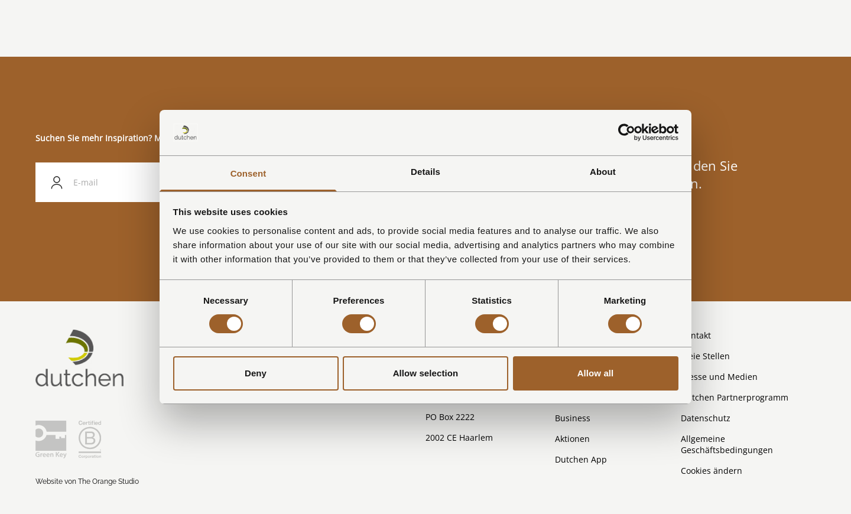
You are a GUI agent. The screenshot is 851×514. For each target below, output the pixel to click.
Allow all (595, 373)
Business (572, 418)
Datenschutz (705, 418)
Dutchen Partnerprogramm (734, 397)
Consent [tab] (248, 173)
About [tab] (603, 172)
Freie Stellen (705, 356)
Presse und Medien (719, 376)
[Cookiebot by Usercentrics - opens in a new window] (626, 132)
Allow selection (426, 373)
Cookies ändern (711, 470)
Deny (256, 373)
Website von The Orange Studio (87, 481)
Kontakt (696, 335)
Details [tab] (425, 172)
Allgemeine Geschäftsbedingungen (727, 444)
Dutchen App (581, 459)
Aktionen (572, 438)
